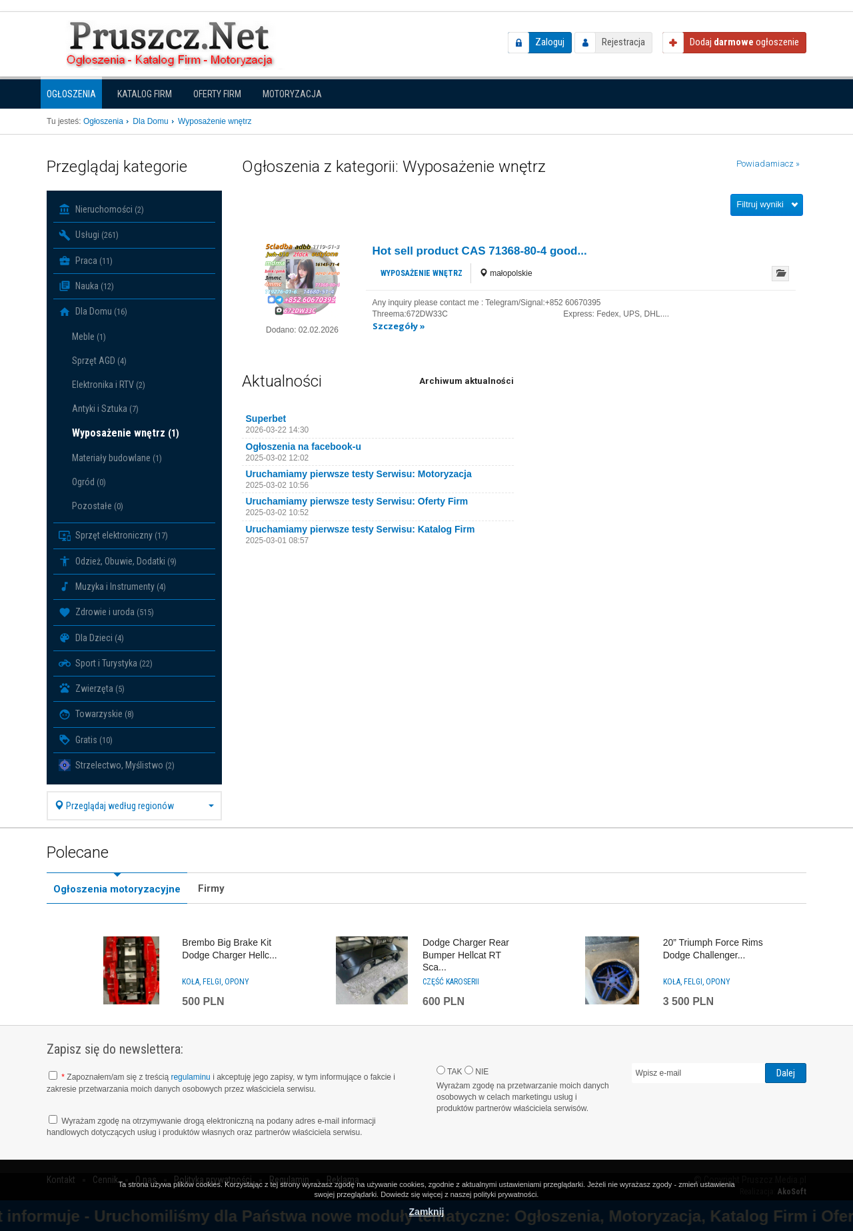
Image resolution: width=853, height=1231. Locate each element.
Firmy (211, 888)
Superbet (266, 418)
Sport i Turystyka (106, 663)
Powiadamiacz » (768, 164)
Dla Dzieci (91, 638)
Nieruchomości (101, 209)
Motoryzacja (292, 94)
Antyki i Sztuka (105, 408)
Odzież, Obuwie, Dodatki (118, 561)
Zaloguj (549, 42)
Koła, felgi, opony (215, 981)
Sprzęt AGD (99, 360)
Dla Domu (93, 312)
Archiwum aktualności (466, 381)
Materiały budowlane (117, 458)
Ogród (89, 482)
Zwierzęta (92, 688)
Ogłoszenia (71, 94)
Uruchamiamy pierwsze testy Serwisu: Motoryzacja (359, 474)
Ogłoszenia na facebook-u (303, 446)
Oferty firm (217, 94)
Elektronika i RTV (108, 384)
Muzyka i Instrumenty (112, 587)
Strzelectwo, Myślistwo (117, 765)
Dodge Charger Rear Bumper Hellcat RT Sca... (466, 954)
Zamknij (426, 1211)
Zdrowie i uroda (106, 612)
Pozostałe (97, 506)
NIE (476, 1071)
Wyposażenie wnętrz (125, 433)
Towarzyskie (96, 714)
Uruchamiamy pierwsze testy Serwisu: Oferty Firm (357, 501)
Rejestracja (623, 42)
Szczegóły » (399, 326)
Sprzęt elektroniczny (113, 536)
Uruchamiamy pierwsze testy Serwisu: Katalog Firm (360, 529)
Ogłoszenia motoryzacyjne (117, 889)
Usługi (89, 235)
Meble (89, 336)
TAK (449, 1071)
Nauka (86, 286)
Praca (86, 261)
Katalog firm (144, 94)
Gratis (86, 740)
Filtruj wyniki (760, 204)
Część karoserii (451, 981)
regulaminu (190, 1077)
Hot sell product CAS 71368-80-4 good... (480, 251)
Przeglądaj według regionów (134, 805)
